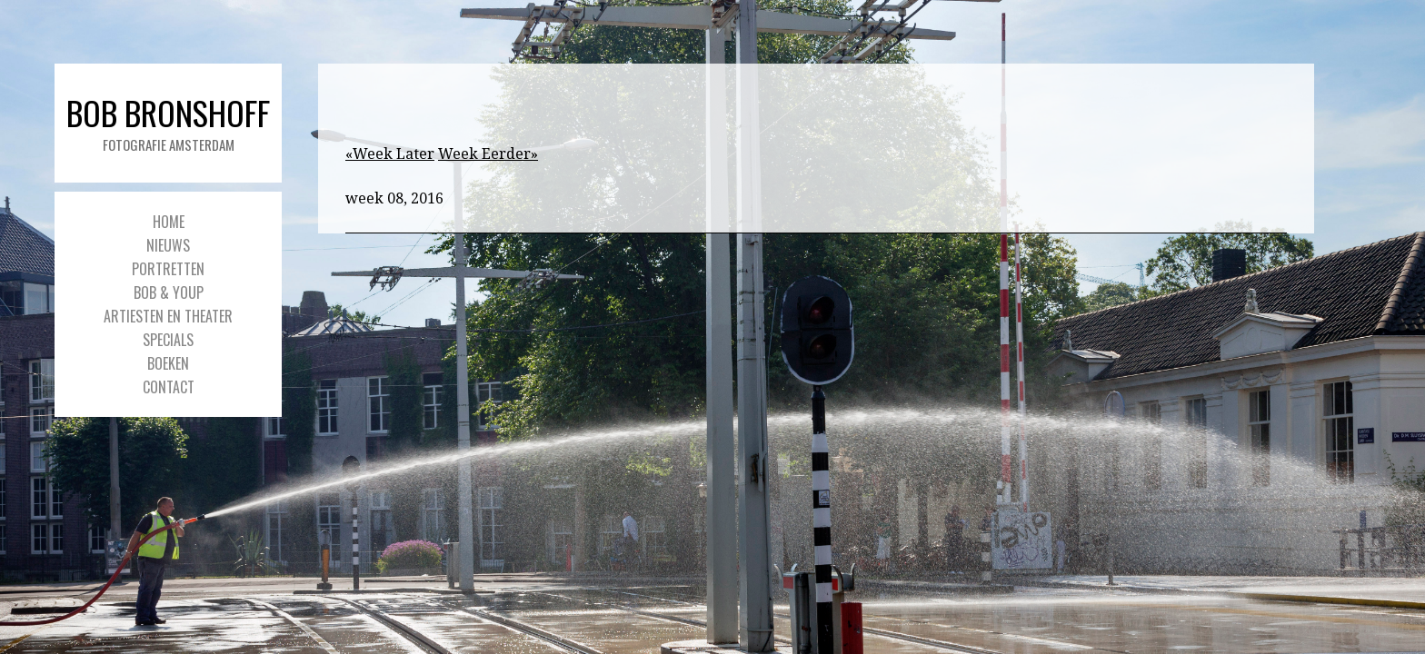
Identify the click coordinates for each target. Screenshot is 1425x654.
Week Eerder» (488, 154)
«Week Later (389, 154)
